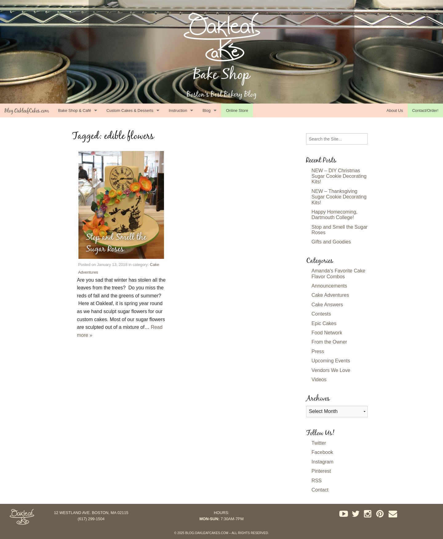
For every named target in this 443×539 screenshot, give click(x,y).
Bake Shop (221, 74)
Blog (206, 110)
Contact (320, 489)
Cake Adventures (330, 295)
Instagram (322, 461)
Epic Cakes (324, 323)
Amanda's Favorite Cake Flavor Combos (338, 273)
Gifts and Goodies (331, 241)
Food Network (327, 332)
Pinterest (321, 471)
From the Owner (329, 342)
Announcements (329, 285)
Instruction (178, 110)
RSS (317, 480)
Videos (319, 379)
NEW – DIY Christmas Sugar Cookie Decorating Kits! (339, 176)
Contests (321, 313)
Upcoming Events (331, 360)
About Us (394, 110)
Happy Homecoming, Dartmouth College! (334, 214)
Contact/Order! (425, 110)
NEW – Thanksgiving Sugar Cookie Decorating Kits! (339, 197)
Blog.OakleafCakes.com (27, 110)
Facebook (322, 452)
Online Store (237, 110)
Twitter (319, 443)
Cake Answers (327, 304)
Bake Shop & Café (74, 110)
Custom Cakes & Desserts (129, 110)
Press (318, 351)
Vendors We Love (331, 370)
